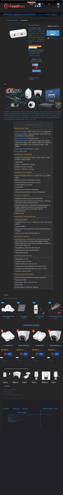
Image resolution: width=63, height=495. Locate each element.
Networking (6, 422)
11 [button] (29, 366)
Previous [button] (1, 310)
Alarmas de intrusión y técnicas (6, 419)
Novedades (16, 414)
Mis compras (26, 411)
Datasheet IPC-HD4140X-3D (9, 389)
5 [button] (30, 320)
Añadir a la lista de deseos (53, 38)
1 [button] (34, 320)
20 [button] (38, 366)
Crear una (40, 74)
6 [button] (29, 320)
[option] (55, 310)
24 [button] (42, 366)
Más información (33, 2)
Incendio (6, 458)
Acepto (29, 2)
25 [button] (43, 366)
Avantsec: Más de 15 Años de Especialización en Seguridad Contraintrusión (17, 467)
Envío (15, 432)
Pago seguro (16, 423)
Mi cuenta (25, 408)
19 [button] (37, 366)
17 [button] (35, 366)
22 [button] (40, 366)
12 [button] (30, 366)
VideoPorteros (7, 433)
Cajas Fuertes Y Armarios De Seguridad (7, 471)
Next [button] (61, 310)
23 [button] (41, 366)
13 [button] (31, 366)
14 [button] (32, 366)
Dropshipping (16, 440)
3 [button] (32, 320)
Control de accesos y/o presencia (6, 430)
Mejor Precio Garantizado (29, 14)
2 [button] (33, 320)
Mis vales (25, 427)
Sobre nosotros (17, 426)
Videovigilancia (7, 414)
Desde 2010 (54, 14)
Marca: (37, 27)
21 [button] (39, 366)
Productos (17, 14)
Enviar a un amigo (34, 77)
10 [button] (28, 366)
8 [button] (26, 366)
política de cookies (57, 0)
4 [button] (31, 320)
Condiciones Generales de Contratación (16, 436)
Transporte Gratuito (44, 14)
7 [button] (28, 320)
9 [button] (27, 366)
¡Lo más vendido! (17, 417)
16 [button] (34, 366)
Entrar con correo (36, 70)
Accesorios (6, 451)
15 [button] (33, 366)
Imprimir (32, 79)
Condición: (31, 27)
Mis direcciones (26, 421)
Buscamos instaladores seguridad (16, 444)
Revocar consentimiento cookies (17, 457)
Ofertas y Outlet (7, 460)
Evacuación (6, 474)
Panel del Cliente (7, 14)
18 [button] (36, 366)
